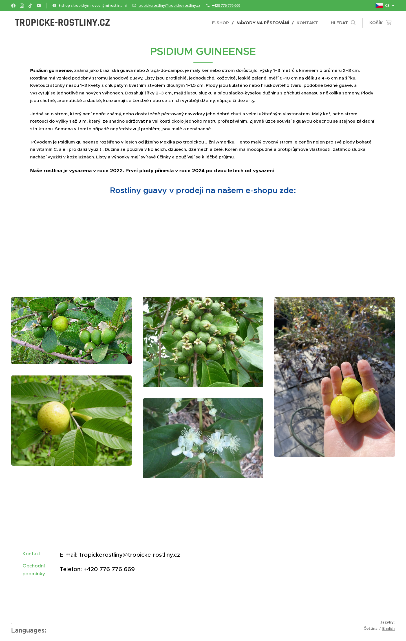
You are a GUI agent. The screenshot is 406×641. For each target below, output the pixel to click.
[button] (343, 23)
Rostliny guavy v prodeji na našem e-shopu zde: (203, 190)
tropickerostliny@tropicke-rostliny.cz (169, 5)
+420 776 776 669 (226, 5)
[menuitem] (222, 23)
